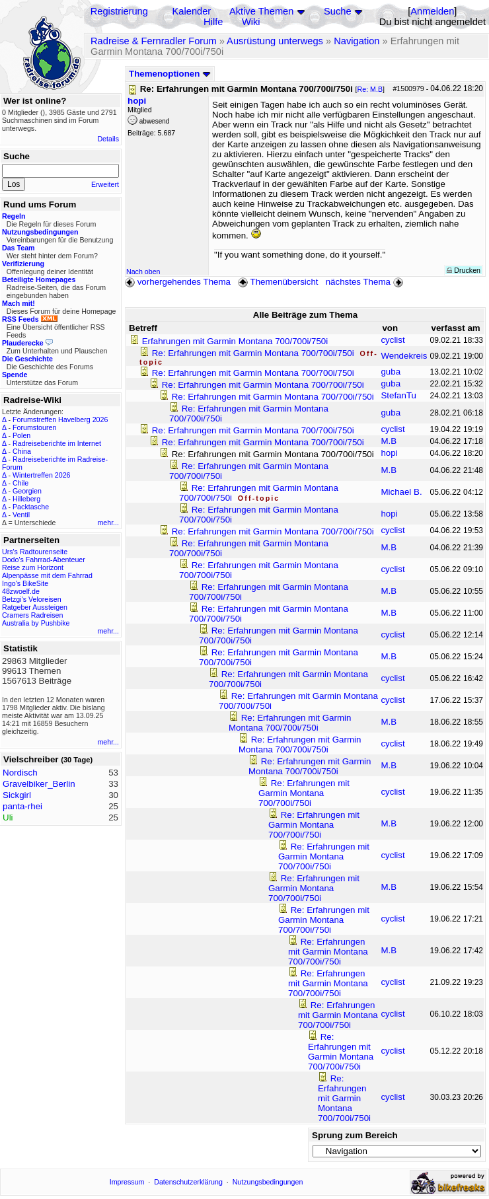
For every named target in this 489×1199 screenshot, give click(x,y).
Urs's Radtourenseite (34, 552)
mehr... (108, 523)
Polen (21, 435)
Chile (20, 483)
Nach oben (143, 271)
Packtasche (31, 507)
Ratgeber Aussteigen (34, 607)
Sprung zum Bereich (355, 1135)
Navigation (356, 41)
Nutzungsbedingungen (268, 1182)
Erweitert (105, 184)
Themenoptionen (170, 74)
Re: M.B (370, 89)
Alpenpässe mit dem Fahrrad (47, 575)
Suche (338, 11)
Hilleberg (26, 499)
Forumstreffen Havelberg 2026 (60, 419)
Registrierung (119, 11)
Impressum (127, 1182)
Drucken (463, 270)
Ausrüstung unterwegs (275, 41)
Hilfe (213, 22)
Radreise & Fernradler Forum (154, 41)
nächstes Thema (366, 282)
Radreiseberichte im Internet (57, 443)
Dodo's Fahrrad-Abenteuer (43, 559)
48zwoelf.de (21, 591)
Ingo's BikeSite (25, 583)
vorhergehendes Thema (178, 282)
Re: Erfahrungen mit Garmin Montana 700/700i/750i (254, 353)
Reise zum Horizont (32, 567)
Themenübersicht (278, 282)
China (22, 451)
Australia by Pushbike (35, 623)
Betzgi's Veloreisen (31, 599)
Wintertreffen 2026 (41, 475)
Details (108, 139)
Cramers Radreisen (32, 615)
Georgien (27, 491)
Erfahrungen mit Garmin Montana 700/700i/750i (235, 341)
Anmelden (432, 11)
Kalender (191, 11)
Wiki (251, 22)
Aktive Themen (261, 11)
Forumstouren (34, 427)
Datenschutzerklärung (188, 1182)
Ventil (21, 515)
